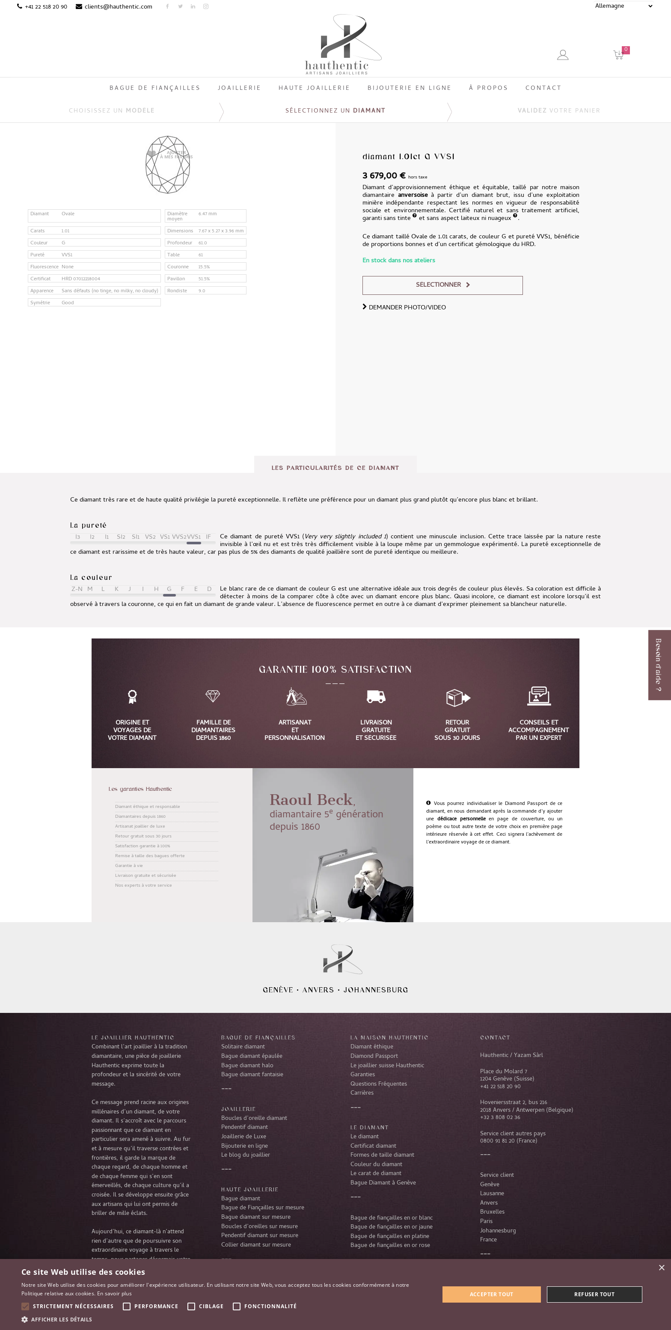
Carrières (362, 1093)
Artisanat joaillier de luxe (140, 827)
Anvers (319, 990)
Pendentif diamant (244, 1127)
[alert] (335, 1294)
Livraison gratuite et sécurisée (145, 876)
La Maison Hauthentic (389, 1037)
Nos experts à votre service (143, 886)
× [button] (661, 1268)
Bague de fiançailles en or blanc (391, 1218)
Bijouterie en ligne (244, 1146)
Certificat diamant (373, 1146)
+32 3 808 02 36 (500, 1117)
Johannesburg (376, 990)
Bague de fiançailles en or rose (390, 1245)
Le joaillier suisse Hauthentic (387, 1066)
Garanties (362, 1075)
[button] (224, 1319)
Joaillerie (238, 1108)
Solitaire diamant (243, 1047)
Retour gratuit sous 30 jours (143, 836)
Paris (486, 1221)
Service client (497, 1175)
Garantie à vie (129, 866)
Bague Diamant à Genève (383, 1183)
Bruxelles (492, 1212)
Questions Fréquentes (378, 1084)
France (488, 1240)
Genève (278, 990)
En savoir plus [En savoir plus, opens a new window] (114, 1293)
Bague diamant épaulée (251, 1056)
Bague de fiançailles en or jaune (391, 1227)
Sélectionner (438, 285)
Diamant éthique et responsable (147, 807)
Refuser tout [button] (594, 1294)
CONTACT (495, 1037)
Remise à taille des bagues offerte (150, 856)
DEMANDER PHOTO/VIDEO (404, 308)
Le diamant (364, 1137)
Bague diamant (240, 1199)
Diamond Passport (374, 1056)
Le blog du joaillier (245, 1155)
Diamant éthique (371, 1047)
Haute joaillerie (250, 1189)
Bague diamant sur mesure (256, 1217)
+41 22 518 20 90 (46, 7)
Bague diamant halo (247, 1066)
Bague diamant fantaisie (252, 1075)
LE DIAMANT (369, 1127)
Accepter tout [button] (492, 1294)
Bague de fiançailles (258, 1037)
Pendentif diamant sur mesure (259, 1236)
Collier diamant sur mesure (256, 1245)
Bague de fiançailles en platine (389, 1236)
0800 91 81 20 (497, 1141)
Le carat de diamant (375, 1174)
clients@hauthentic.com (118, 7)
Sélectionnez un (335, 111)
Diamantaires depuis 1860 (140, 817)
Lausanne (492, 1194)
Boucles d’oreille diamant (254, 1118)
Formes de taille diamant (382, 1155)
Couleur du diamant (376, 1165)
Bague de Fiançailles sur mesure (262, 1208)
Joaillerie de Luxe (243, 1137)
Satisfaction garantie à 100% (142, 846)
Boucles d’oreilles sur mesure (259, 1227)
